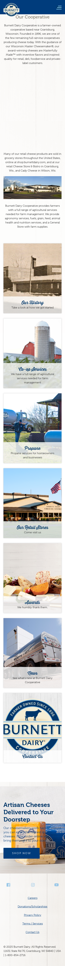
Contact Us (32, 932)
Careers (32, 898)
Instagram (33, 885)
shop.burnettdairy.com (31, 162)
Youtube (56, 885)
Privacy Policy (32, 915)
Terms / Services (32, 923)
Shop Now (21, 853)
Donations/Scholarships (32, 906)
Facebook (9, 885)
